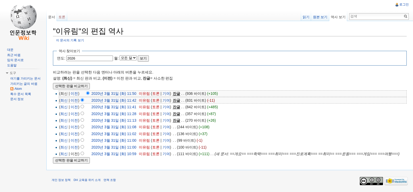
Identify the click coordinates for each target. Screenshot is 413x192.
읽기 (306, 17)
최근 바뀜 (14, 55)
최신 (64, 100)
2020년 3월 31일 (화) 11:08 (113, 127)
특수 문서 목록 (20, 94)
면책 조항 (110, 179)
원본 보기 (320, 17)
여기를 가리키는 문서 (25, 78)
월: (116, 58)
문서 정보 (17, 99)
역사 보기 (338, 17)
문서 (51, 17)
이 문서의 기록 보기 (70, 40)
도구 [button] (13, 73)
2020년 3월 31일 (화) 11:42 (113, 100)
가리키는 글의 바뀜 (23, 84)
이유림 (144, 93)
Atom (18, 89)
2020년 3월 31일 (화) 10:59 (113, 154)
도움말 (12, 65)
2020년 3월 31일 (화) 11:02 (113, 134)
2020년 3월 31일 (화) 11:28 (113, 114)
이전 (74, 93)
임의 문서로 (15, 60)
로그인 (404, 4)
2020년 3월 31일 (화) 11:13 (113, 120)
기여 (166, 93)
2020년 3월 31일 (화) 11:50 (113, 93)
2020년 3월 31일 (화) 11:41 (113, 107)
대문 (10, 50)
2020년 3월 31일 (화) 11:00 (113, 140)
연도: (61, 58)
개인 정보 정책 (61, 179)
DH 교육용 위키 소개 (86, 179)
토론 (156, 93)
